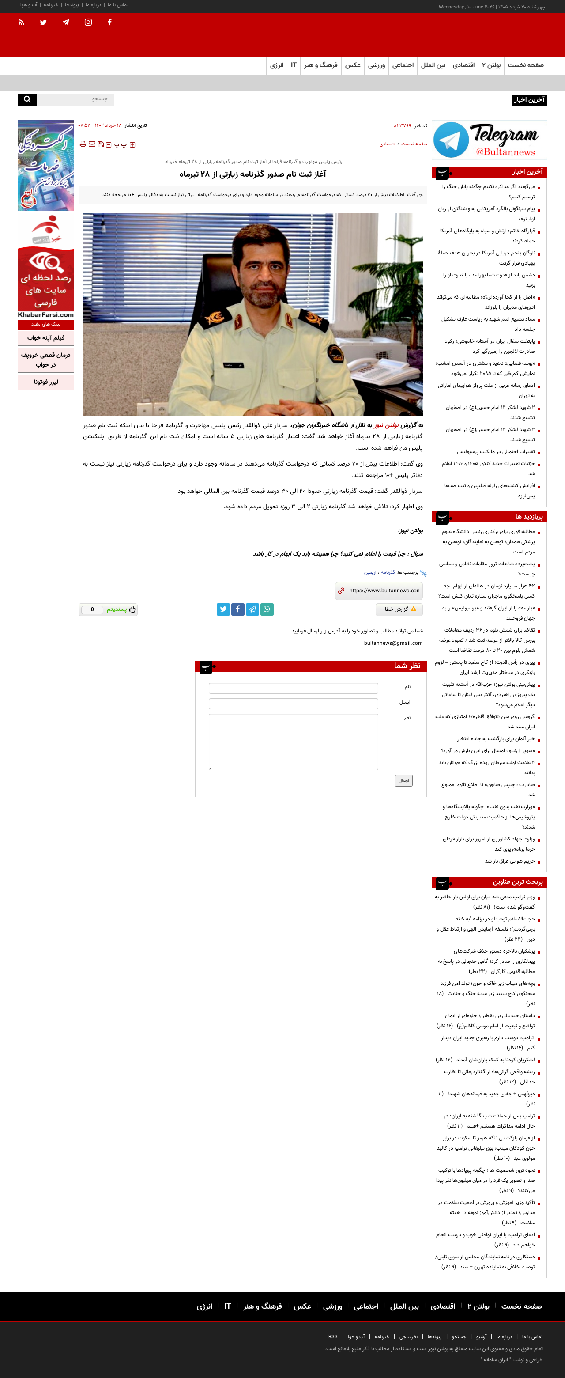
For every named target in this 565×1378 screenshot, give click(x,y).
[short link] (384, 591)
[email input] (293, 703)
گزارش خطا (400, 609)
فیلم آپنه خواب (45, 338)
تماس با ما (118, 5)
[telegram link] (252, 609)
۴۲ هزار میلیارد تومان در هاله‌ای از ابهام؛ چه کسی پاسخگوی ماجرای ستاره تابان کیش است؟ (486, 591)
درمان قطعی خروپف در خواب (46, 360)
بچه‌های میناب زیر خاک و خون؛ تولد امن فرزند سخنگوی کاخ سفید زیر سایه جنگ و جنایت (486, 994)
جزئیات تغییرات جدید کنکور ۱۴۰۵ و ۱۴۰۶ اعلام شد (488, 469)
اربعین (370, 572)
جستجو (459, 1337)
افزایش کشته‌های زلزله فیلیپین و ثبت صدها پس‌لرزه (489, 491)
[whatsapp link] (267, 609)
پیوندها (72, 5)
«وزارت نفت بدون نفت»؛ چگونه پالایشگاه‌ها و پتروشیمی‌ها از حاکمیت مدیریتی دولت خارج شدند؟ (489, 817)
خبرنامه (51, 5)
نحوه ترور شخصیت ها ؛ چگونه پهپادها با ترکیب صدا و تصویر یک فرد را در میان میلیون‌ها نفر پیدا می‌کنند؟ (485, 1180)
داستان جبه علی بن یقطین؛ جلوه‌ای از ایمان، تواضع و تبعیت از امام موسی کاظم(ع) (486, 1021)
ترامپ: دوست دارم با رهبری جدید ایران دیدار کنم (488, 1043)
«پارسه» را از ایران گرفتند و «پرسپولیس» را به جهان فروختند (488, 613)
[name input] (293, 688)
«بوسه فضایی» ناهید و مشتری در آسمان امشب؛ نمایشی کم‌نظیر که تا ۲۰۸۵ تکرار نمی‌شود (485, 369)
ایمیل (405, 702)
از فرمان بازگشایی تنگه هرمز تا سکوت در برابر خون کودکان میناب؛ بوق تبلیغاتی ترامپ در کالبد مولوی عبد (486, 1148)
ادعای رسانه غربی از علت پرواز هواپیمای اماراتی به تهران (486, 391)
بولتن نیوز (386, 425)
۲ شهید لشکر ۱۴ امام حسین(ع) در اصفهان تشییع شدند (490, 413)
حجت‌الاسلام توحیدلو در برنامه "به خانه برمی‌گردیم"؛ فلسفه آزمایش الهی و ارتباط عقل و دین (486, 929)
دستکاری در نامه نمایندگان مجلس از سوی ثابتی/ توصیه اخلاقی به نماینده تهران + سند (485, 1262)
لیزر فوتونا (46, 382)
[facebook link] (238, 609)
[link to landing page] (503, 35)
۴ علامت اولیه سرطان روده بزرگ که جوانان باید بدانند (487, 768)
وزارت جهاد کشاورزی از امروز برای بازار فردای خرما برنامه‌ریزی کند (489, 844)
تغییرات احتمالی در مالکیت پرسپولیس (496, 452)
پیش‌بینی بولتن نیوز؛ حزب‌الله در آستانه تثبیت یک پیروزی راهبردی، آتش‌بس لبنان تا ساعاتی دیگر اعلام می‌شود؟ (488, 695)
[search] (27, 100)
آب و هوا (28, 5)
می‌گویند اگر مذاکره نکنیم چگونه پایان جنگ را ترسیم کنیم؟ (488, 192)
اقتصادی (388, 144)
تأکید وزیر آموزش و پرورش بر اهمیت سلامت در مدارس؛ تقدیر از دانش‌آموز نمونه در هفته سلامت (486, 1213)
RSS (333, 1337)
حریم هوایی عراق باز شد (510, 861)
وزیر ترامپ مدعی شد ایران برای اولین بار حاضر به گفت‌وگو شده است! (485, 902)
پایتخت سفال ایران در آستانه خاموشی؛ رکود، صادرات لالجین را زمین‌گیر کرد (489, 346)
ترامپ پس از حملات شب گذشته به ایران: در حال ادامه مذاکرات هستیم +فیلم (489, 1121)
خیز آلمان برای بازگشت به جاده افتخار (496, 739)
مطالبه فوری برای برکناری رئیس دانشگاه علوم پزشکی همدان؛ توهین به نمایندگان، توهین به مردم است (488, 542)
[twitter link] (223, 609)
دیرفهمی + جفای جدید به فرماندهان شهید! (486, 1099)
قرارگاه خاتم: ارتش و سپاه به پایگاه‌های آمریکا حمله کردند (487, 236)
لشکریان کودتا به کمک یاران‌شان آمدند (485, 1060)
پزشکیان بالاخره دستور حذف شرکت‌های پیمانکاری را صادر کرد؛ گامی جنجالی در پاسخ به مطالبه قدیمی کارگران (486, 961)
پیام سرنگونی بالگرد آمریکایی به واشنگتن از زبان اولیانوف (486, 214)
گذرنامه (388, 572)
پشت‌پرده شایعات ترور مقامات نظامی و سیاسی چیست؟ (487, 569)
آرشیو (481, 1337)
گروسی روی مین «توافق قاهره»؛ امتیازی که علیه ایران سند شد (485, 722)
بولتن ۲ (491, 66)
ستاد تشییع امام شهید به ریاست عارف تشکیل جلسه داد (488, 324)
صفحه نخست (526, 66)
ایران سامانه (496, 1360)
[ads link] (489, 140)
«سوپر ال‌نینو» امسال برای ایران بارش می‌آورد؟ (488, 751)
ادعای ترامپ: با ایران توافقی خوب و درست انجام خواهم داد (485, 1240)
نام (408, 687)
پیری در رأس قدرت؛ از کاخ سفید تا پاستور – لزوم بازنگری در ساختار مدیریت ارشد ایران (485, 668)
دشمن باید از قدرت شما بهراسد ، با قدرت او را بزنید (489, 280)
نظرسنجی (408, 1337)
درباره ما (93, 5)
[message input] (293, 742)
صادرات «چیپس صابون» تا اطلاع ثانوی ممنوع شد (488, 790)
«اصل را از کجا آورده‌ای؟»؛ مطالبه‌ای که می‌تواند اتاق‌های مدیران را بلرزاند (486, 302)
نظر (407, 718)
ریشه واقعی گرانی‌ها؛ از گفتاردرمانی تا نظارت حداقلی (489, 1077)
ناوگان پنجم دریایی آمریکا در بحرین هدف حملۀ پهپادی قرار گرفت (486, 258)
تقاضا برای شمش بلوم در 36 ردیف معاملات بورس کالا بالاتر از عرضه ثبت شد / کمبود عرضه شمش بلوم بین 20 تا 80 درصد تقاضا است (487, 640)
